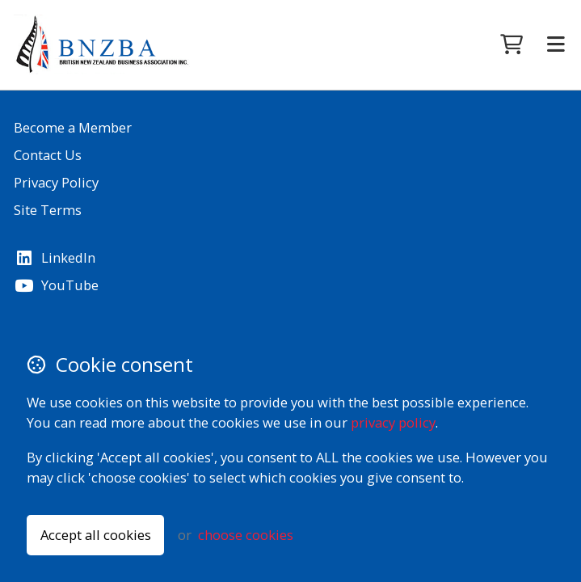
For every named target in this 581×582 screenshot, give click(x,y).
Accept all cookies (95, 534)
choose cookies (245, 534)
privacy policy (393, 422)
